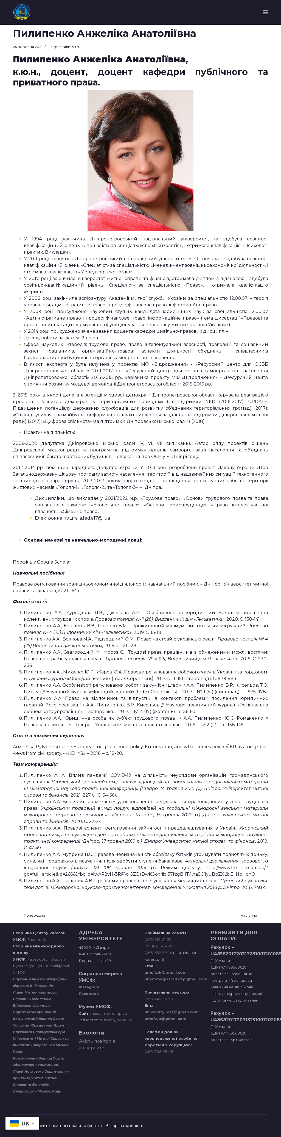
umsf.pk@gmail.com (166, 972)
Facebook (36, 939)
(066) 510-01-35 (158, 939)
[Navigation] (265, 12)
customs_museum (115, 1020)
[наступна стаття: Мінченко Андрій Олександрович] (249, 916)
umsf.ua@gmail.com (165, 1018)
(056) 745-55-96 (159, 999)
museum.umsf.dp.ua (108, 1013)
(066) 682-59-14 (158, 952)
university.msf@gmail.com (172, 1012)
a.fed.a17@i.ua (95, 518)
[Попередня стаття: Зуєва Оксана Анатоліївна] (34, 916)
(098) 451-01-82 (158, 946)
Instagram (57, 959)
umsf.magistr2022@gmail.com (176, 979)
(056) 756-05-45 (159, 1051)
